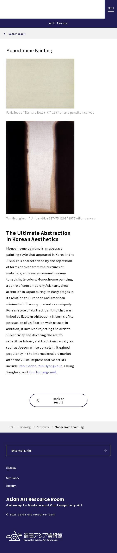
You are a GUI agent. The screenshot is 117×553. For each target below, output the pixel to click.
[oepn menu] (111, 9)
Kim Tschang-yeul (42, 372)
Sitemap (11, 467)
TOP (11, 427)
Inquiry (11, 485)
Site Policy (12, 478)
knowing (25, 427)
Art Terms (43, 427)
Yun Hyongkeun (50, 366)
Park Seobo (28, 366)
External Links (21, 450)
